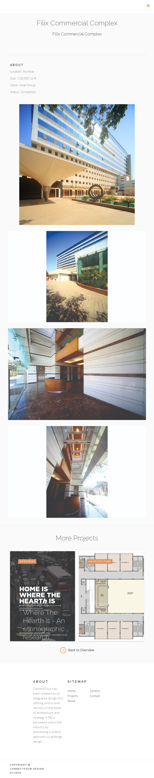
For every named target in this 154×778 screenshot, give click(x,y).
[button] (148, 5)
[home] (30, 2)
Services (95, 691)
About (71, 701)
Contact (95, 696)
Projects (73, 696)
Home (72, 691)
